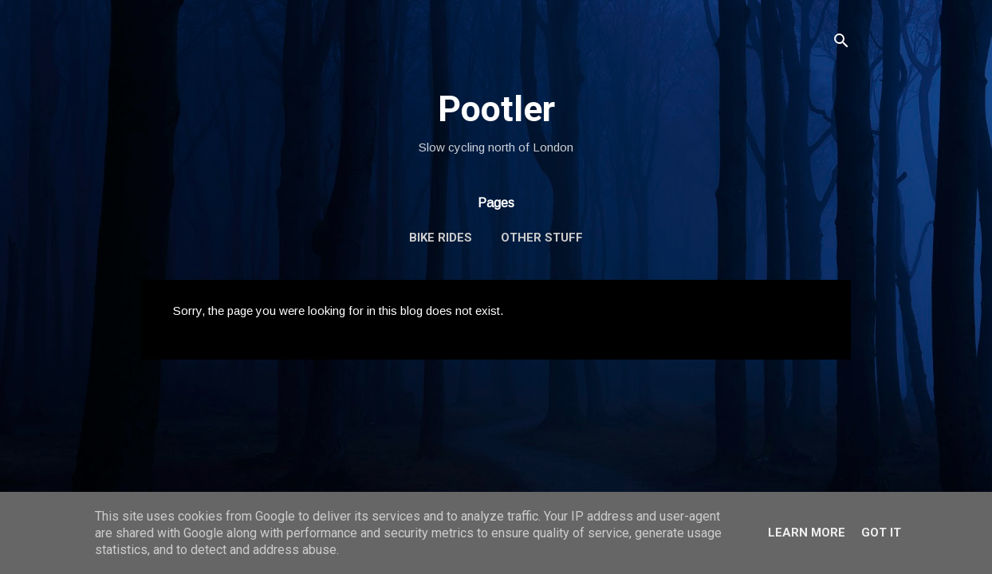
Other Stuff (542, 237)
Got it (881, 532)
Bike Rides (440, 237)
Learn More (806, 532)
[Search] (841, 43)
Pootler (496, 109)
